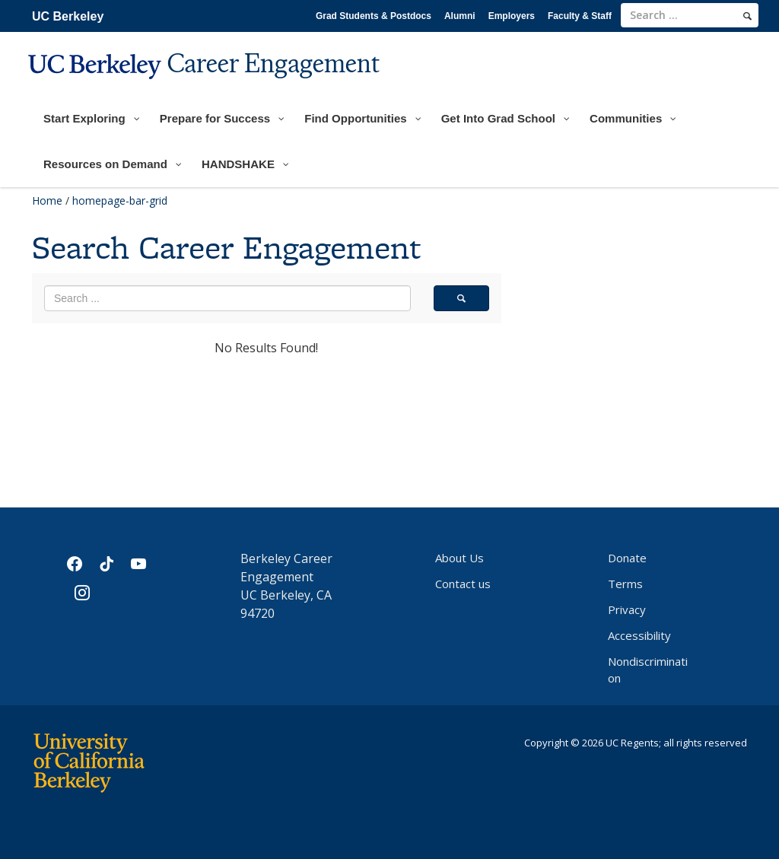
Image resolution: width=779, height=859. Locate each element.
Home (47, 200)
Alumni (459, 16)
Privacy (627, 609)
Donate (627, 557)
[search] (747, 16)
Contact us (463, 583)
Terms (625, 583)
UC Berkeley (67, 16)
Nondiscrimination (648, 670)
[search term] (689, 15)
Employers (511, 16)
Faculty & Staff (580, 16)
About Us (459, 557)
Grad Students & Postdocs (373, 16)
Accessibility (639, 635)
